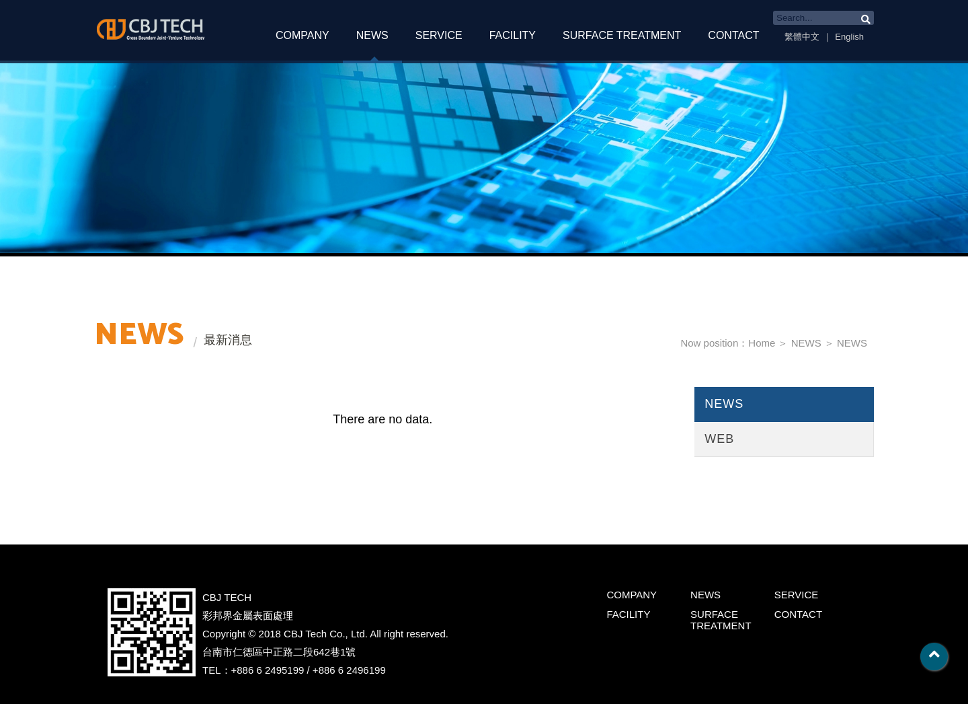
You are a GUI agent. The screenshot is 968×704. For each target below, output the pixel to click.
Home (761, 343)
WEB (719, 439)
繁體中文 (801, 37)
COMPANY (302, 35)
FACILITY (512, 35)
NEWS (372, 35)
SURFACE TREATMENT (622, 35)
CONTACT (733, 35)
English (849, 37)
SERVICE (438, 35)
